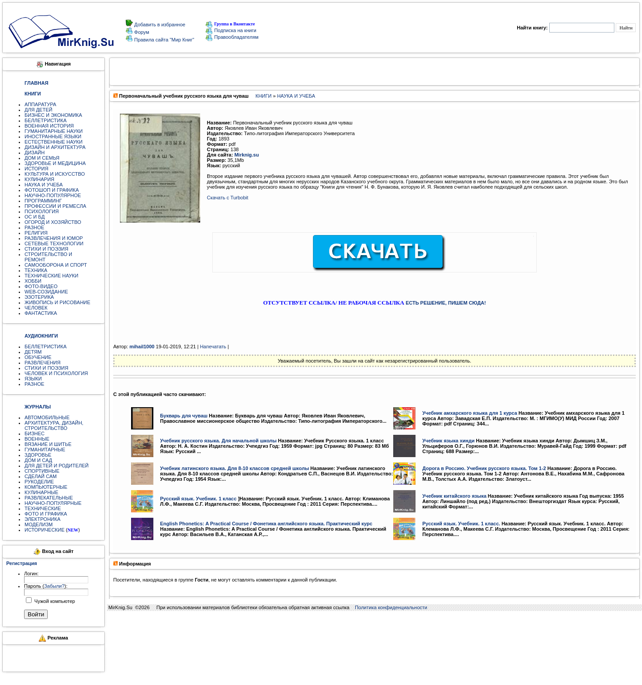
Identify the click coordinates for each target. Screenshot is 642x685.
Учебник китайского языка (454, 496)
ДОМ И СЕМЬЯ (42, 158)
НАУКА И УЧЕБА (44, 184)
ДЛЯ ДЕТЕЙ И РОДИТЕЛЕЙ (57, 465)
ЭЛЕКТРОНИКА (42, 519)
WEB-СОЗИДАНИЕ (46, 291)
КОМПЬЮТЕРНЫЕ (46, 487)
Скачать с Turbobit (227, 197)
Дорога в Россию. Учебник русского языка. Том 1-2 (484, 468)
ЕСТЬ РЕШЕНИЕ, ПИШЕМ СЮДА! (446, 302)
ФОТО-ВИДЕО (41, 286)
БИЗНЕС (35, 433)
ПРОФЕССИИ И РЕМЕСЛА (55, 206)
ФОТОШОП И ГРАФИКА (52, 190)
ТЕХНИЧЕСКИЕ (43, 508)
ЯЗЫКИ (33, 378)
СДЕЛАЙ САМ (41, 476)
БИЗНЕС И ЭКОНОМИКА (53, 115)
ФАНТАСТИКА (41, 313)
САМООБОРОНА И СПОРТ (56, 265)
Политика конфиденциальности (391, 607)
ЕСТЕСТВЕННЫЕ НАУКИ (53, 141)
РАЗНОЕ (34, 227)
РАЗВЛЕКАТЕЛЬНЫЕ (49, 497)
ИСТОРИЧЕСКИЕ (45, 529)
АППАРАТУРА (40, 104)
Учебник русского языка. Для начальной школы (218, 440)
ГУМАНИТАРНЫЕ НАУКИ (54, 131)
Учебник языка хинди (448, 440)
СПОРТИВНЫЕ (42, 471)
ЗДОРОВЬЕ (38, 455)
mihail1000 (141, 346)
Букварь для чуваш (184, 415)
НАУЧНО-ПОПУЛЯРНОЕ (53, 195)
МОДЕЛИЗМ (39, 524)
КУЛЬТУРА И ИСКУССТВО (55, 174)
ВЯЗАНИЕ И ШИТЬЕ (48, 444)
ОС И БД (35, 216)
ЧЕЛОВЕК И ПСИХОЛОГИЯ (56, 373)
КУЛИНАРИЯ (39, 179)
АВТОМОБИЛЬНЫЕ (47, 417)
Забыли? (54, 586)
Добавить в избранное (159, 24)
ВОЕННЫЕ (37, 439)
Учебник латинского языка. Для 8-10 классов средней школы (234, 468)
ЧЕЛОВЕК (36, 307)
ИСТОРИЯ (36, 168)
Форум (141, 32)
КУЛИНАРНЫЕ (41, 492)
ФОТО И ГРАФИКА (46, 513)
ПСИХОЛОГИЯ (42, 211)
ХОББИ (33, 281)
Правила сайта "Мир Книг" (163, 39)
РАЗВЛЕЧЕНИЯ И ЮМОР (54, 238)
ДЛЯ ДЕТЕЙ (38, 109)
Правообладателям (232, 37)
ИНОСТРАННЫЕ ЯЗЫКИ (53, 136)
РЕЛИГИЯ (36, 232)
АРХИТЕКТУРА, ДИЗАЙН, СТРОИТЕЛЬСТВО (54, 425)
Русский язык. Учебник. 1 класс (198, 498)
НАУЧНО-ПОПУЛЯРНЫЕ (53, 503)
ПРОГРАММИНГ (43, 200)
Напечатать (213, 346)
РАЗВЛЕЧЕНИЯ (43, 362)
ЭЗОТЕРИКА (39, 297)
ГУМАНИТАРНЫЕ (45, 449)
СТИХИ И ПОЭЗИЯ (46, 249)
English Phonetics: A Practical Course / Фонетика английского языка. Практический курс (266, 523)
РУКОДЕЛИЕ (39, 481)
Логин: (31, 573)
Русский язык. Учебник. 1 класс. (461, 523)
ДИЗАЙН (35, 152)
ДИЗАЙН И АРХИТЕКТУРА (55, 147)
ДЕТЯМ (33, 352)
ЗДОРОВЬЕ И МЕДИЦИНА (55, 163)
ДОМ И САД (38, 460)
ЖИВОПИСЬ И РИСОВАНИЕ (58, 302)
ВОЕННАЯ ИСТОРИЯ (49, 125)
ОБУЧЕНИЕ (38, 357)
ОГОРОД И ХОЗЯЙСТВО (53, 222)
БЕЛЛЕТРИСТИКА (45, 120)
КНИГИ (263, 96)
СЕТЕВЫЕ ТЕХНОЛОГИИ (54, 243)
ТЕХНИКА (36, 270)
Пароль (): (45, 586)
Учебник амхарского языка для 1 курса (469, 413)
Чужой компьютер (54, 601)
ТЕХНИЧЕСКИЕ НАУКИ (51, 275)
